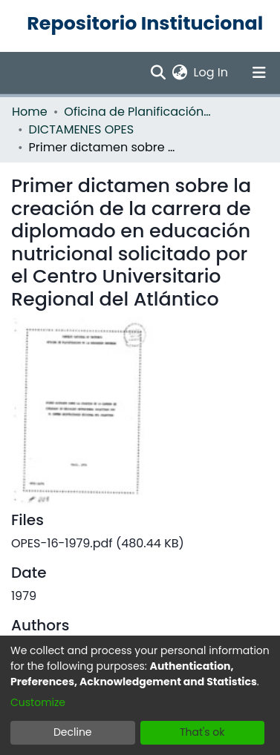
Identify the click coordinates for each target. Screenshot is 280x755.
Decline (72, 732)
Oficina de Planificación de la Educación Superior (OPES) (138, 111)
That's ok (202, 732)
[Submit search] (158, 73)
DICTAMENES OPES (81, 129)
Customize (37, 702)
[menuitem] (180, 73)
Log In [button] (211, 72)
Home (30, 111)
